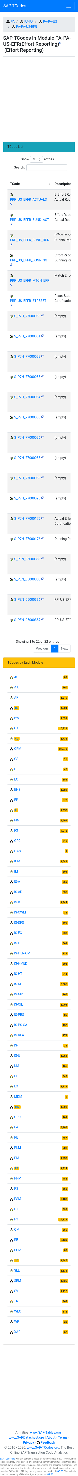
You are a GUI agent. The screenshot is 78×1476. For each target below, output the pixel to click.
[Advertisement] (39, 97)
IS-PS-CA (20, 1025)
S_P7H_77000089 (27, 478)
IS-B (17, 902)
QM (16, 1229)
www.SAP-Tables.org (45, 1432)
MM (17, 1107)
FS (16, 830)
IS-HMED (20, 963)
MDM (18, 1096)
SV (16, 1291)
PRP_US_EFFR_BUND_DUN (30, 240)
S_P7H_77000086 (27, 438)
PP (16, 1168)
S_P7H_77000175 (27, 519)
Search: (40, 167)
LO (16, 1086)
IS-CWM (20, 912)
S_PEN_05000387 (27, 620)
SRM (17, 1281)
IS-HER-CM (22, 953)
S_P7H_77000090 (27, 498)
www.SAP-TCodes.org (43, 1447)
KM (16, 1066)
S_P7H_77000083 (27, 377)
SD (16, 1260)
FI (16, 810)
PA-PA (28, 22)
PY (16, 1219)
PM (16, 1158)
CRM (17, 749)
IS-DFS (19, 923)
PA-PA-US (50, 22)
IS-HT (18, 974)
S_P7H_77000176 (27, 539)
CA (16, 728)
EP (16, 800)
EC (16, 779)
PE (16, 1137)
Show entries (37, 159)
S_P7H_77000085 (27, 417)
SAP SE (59, 1471)
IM (16, 871)
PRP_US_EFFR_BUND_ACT (29, 220)
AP (16, 697)
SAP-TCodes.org (7, 1459)
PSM (17, 1199)
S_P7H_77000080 (27, 316)
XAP (17, 1332)
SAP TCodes (14, 5)
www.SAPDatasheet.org (26, 1437)
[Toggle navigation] (69, 6)
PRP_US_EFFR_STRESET (28, 301)
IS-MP (18, 994)
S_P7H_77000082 (27, 357)
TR (16, 1301)
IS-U (17, 1056)
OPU (17, 1117)
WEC (17, 1311)
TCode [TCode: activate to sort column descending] (15, 184)
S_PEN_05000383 (27, 559)
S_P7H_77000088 (27, 458)
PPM (17, 1178)
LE (16, 1076)
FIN (16, 820)
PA (13, 22)
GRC (17, 841)
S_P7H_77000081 (27, 336)
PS (16, 1189)
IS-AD (18, 892)
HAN (17, 851)
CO (17, 738)
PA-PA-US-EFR (26, 27)
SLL (17, 1270)
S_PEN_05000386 (27, 600)
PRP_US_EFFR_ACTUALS (28, 199)
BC (17, 708)
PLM (17, 1148)
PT (16, 1209)
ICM (17, 861)
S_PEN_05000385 (27, 579)
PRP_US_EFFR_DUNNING (28, 260)
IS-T (17, 1045)
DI (15, 769)
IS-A (17, 882)
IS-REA (19, 1035)
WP (16, 1322)
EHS (17, 790)
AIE (16, 687)
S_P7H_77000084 (27, 397)
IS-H (17, 943)
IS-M (17, 984)
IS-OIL (18, 1004)
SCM (17, 1250)
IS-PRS (19, 1015)
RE (16, 1240)
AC (16, 677)
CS (16, 759)
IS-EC (18, 933)
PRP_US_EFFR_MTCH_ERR (29, 281)
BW (16, 718)
